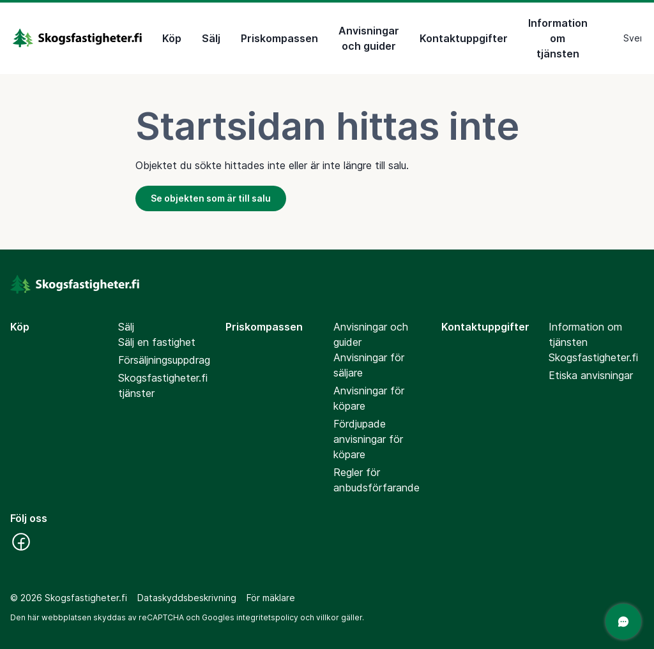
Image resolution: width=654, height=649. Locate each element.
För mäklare (271, 597)
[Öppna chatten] (623, 621)
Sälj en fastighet (156, 342)
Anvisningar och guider (368, 38)
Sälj (211, 38)
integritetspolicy (267, 617)
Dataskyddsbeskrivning (186, 597)
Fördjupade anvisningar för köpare (368, 439)
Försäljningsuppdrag (164, 360)
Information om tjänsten (558, 38)
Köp (171, 38)
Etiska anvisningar (591, 375)
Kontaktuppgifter (464, 38)
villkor (327, 617)
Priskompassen (279, 38)
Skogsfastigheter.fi (593, 357)
